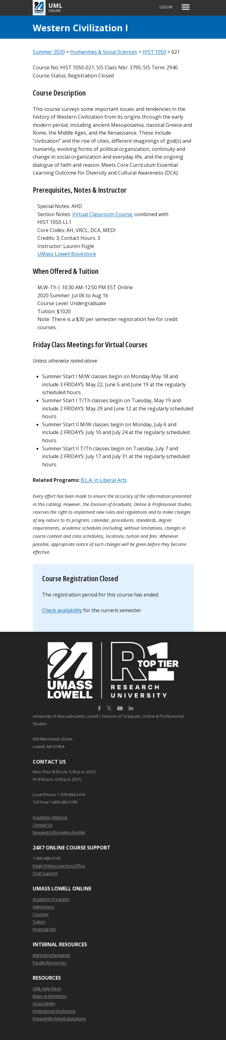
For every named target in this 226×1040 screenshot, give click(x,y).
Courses (41, 914)
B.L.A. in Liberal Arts (104, 480)
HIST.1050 (154, 51)
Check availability (62, 610)
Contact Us (43, 825)
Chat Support (45, 873)
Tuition (39, 921)
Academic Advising (50, 817)
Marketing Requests (51, 955)
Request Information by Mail (59, 832)
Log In (166, 7)
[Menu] (186, 7)
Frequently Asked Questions (59, 1018)
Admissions (44, 906)
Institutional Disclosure (54, 1011)
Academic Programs (51, 899)
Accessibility (44, 1003)
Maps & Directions (50, 996)
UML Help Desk (47, 988)
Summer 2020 (49, 51)
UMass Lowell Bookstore (66, 253)
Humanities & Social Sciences (103, 51)
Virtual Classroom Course (102, 214)
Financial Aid (44, 929)
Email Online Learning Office (59, 866)
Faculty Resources (49, 962)
